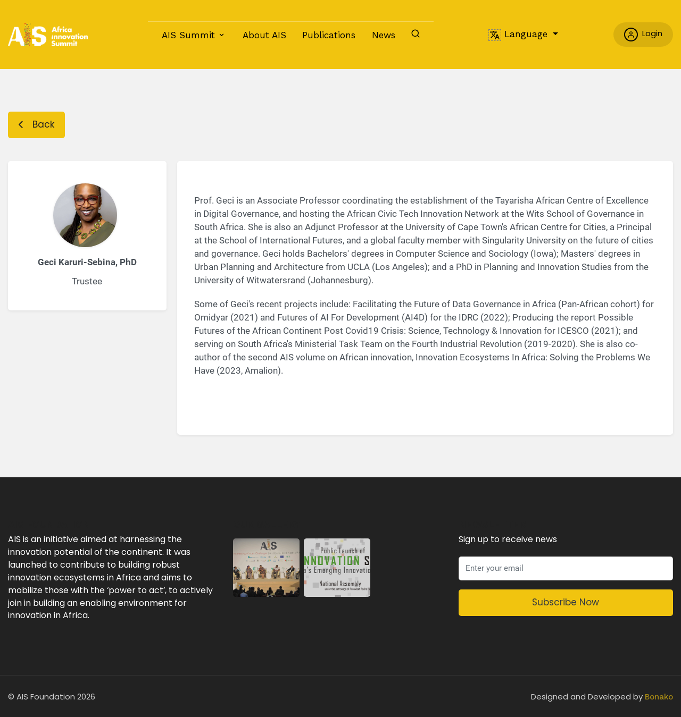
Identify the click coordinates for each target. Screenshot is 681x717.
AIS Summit (188, 35)
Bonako (659, 697)
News (383, 35)
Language (519, 34)
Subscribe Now (565, 602)
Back (36, 124)
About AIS (264, 35)
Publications (328, 35)
